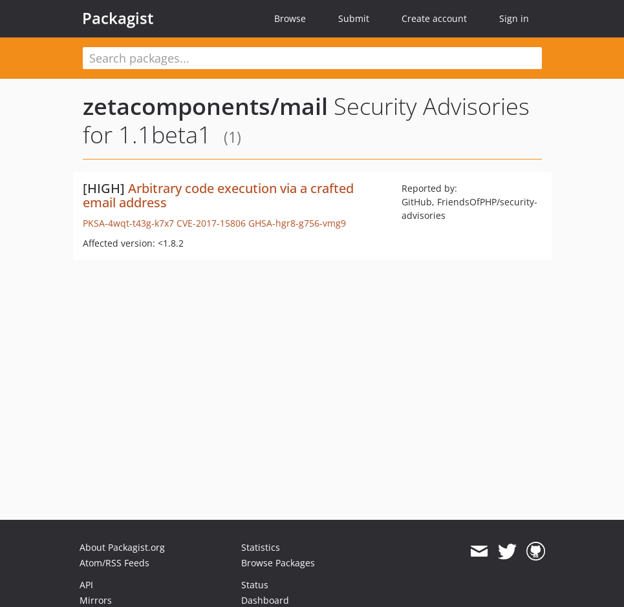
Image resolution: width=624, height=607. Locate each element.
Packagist (118, 18)
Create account (434, 18)
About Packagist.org (122, 547)
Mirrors (96, 600)
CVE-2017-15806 (211, 223)
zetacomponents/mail (205, 106)
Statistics (260, 547)
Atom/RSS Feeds (114, 563)
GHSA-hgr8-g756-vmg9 (297, 223)
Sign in (514, 18)
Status (254, 585)
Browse (290, 18)
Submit (353, 18)
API (86, 585)
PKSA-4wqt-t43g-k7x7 (128, 223)
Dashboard (265, 600)
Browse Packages (278, 563)
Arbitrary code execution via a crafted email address (218, 195)
